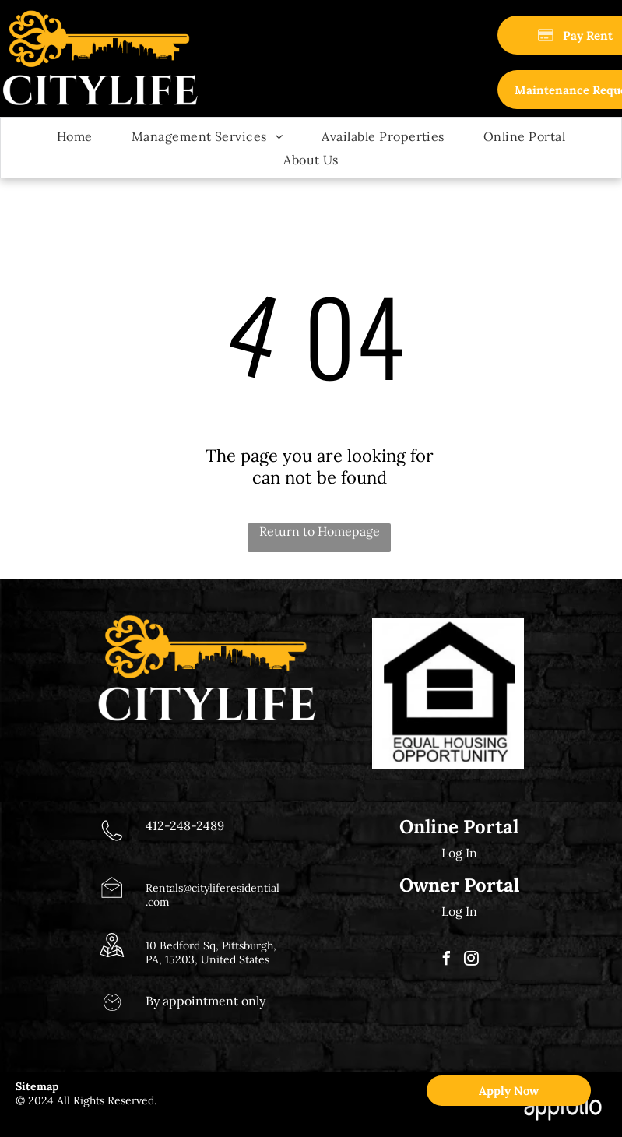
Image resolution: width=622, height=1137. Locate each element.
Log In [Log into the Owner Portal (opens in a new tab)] (459, 911)
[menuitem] (74, 135)
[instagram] (472, 960)
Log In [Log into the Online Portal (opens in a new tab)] (459, 853)
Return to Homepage (319, 531)
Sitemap (37, 1086)
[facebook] (447, 960)
